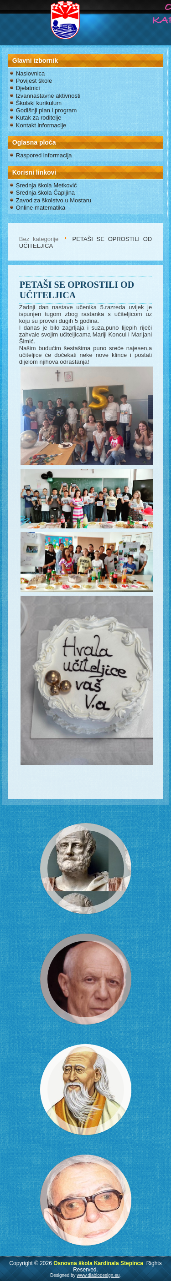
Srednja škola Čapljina (45, 192)
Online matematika (40, 207)
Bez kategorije (39, 239)
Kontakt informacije (41, 125)
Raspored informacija (44, 155)
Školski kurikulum (39, 103)
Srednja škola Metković (46, 185)
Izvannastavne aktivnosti (48, 95)
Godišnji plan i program (46, 110)
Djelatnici (28, 88)
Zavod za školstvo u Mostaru (53, 200)
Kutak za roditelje (39, 117)
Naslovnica (30, 73)
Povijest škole (34, 80)
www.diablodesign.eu (98, 1275)
